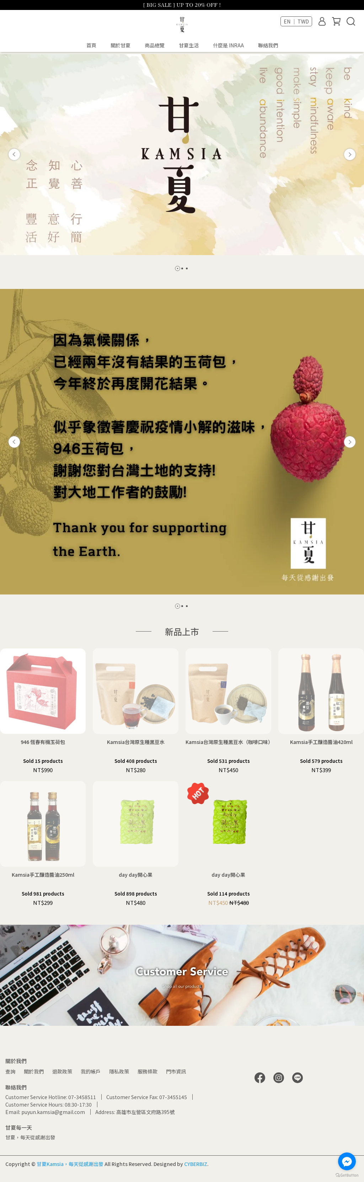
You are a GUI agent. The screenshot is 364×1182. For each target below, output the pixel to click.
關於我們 (34, 1071)
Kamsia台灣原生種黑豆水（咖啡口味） (228, 741)
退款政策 (62, 1071)
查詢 (10, 1071)
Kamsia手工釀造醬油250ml (43, 874)
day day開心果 (135, 874)
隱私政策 (119, 1071)
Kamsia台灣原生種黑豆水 (136, 741)
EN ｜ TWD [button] (296, 21)
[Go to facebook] (347, 1161)
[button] (14, 154)
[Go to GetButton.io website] (347, 1175)
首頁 (91, 45)
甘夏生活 (189, 45)
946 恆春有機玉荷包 (43, 741)
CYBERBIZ (195, 1163)
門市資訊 (176, 1071)
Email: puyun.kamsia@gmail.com (45, 1111)
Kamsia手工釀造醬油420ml (321, 741)
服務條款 (147, 1071)
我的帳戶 (91, 1071)
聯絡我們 (268, 45)
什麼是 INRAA (228, 45)
